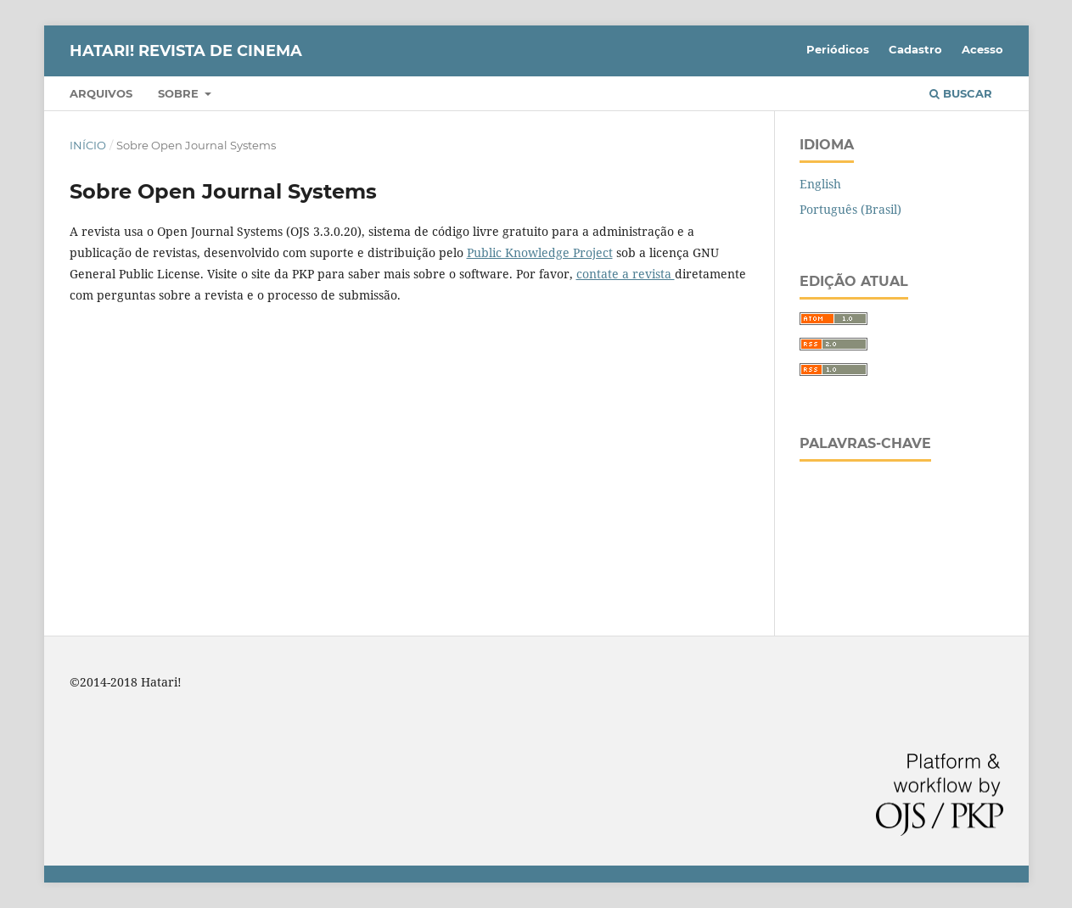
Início (88, 145)
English (820, 184)
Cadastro (915, 49)
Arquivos (101, 93)
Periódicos (837, 49)
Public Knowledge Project (540, 252)
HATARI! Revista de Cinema (186, 51)
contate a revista (625, 274)
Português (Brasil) (850, 209)
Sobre (180, 93)
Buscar (960, 93)
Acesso (982, 49)
